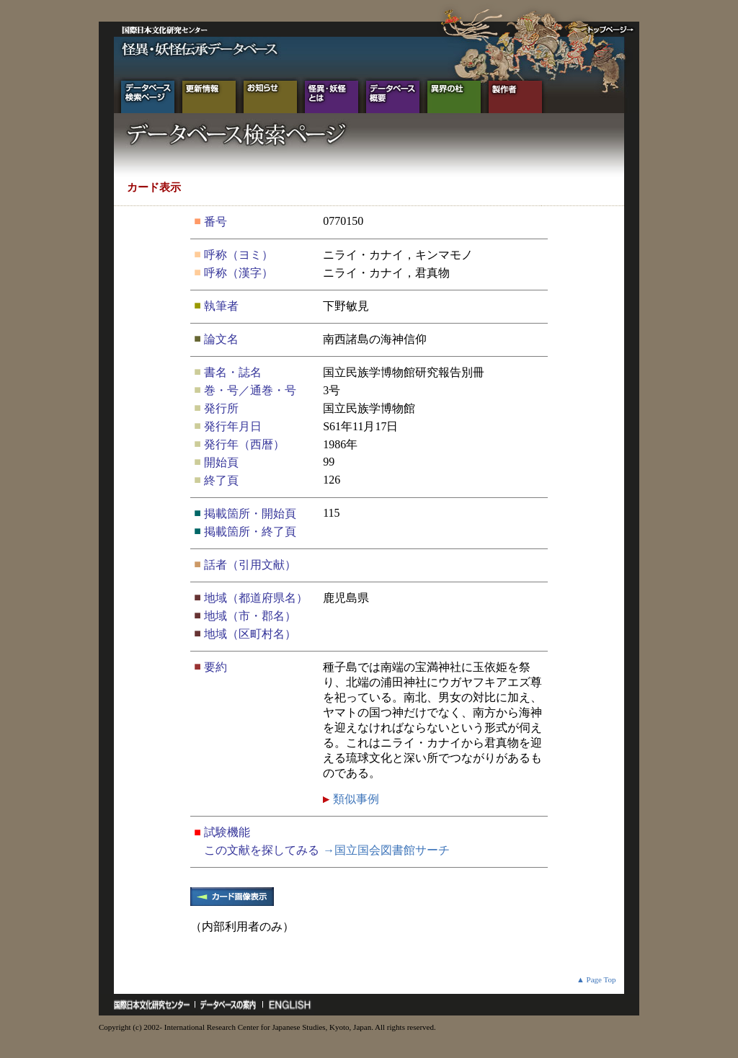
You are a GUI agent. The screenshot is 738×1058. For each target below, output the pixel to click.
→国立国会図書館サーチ (386, 850)
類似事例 (354, 799)
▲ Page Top (596, 979)
